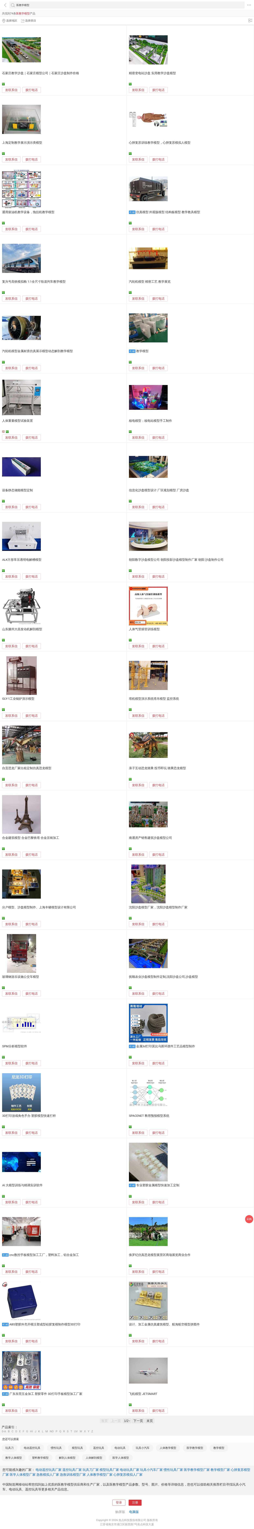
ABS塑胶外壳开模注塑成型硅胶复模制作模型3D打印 (44, 1324)
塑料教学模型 (40, 1457)
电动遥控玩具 (32, 1447)
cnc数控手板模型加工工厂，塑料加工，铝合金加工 (44, 1255)
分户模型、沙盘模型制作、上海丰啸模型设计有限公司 (39, 907)
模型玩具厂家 (109, 1470)
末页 (149, 1421)
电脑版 (134, 1512)
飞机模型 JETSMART (143, 1394)
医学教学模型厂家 (197, 1470)
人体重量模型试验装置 (17, 421)
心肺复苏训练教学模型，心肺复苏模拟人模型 (159, 142)
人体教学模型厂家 (100, 1475)
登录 (119, 1502)
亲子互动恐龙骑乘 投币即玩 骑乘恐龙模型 (157, 768)
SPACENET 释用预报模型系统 (149, 1116)
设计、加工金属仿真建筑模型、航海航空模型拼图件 (164, 1324)
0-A (4, 1431)
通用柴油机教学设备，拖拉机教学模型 (28, 212)
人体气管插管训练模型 (144, 629)
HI (31, 1431)
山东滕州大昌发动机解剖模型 (22, 629)
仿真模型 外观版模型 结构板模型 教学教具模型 (168, 212)
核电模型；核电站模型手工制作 (150, 421)
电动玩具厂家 (129, 1470)
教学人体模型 (13, 1457)
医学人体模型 (120, 1457)
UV (76, 1431)
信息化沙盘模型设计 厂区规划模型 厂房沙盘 (159, 490)
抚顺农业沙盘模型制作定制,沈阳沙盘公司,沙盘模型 (163, 977)
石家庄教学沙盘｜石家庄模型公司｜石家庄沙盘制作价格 (40, 73)
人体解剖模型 (94, 1457)
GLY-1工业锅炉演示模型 (18, 699)
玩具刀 (9, 1447)
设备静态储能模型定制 (17, 490)
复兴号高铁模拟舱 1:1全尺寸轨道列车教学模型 (33, 281)
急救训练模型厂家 (73, 1475)
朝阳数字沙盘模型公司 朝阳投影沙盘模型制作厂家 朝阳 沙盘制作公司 (176, 560)
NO (52, 1431)
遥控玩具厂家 (72, 1470)
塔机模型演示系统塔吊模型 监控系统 (154, 699)
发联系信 (11, 90)
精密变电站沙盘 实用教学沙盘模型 (152, 73)
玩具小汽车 (143, 1447)
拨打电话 (31, 90)
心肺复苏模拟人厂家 (128, 1475)
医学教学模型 (195, 1447)
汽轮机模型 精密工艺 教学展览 (149, 281)
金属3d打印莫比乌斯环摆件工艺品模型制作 (165, 1046)
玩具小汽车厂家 (151, 1470)
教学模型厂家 (220, 1470)
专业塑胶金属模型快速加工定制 (157, 1185)
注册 (135, 1502)
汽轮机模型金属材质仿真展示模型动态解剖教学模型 (37, 351)
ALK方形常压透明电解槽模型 (21, 560)
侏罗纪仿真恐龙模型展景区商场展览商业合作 (159, 1255)
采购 (249, 1219)
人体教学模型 (168, 1447)
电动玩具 (120, 1447)
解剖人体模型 (67, 1457)
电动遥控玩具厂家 (49, 1470)
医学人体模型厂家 (23, 1475)
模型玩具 (77, 1447)
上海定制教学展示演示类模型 (22, 142)
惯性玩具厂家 (173, 1470)
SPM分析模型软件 (14, 1046)
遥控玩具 (98, 1447)
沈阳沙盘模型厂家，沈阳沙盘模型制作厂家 (158, 907)
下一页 (138, 1421)
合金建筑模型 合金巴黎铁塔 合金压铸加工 (30, 838)
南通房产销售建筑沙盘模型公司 (150, 838)
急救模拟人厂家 (47, 1475)
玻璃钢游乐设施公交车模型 (20, 977)
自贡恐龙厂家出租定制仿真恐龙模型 (26, 768)
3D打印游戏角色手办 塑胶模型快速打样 (29, 1116)
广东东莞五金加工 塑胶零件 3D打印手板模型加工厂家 (45, 1394)
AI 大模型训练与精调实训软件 (22, 1185)
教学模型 (142, 351)
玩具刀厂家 (91, 1470)
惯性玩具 (56, 1447)
